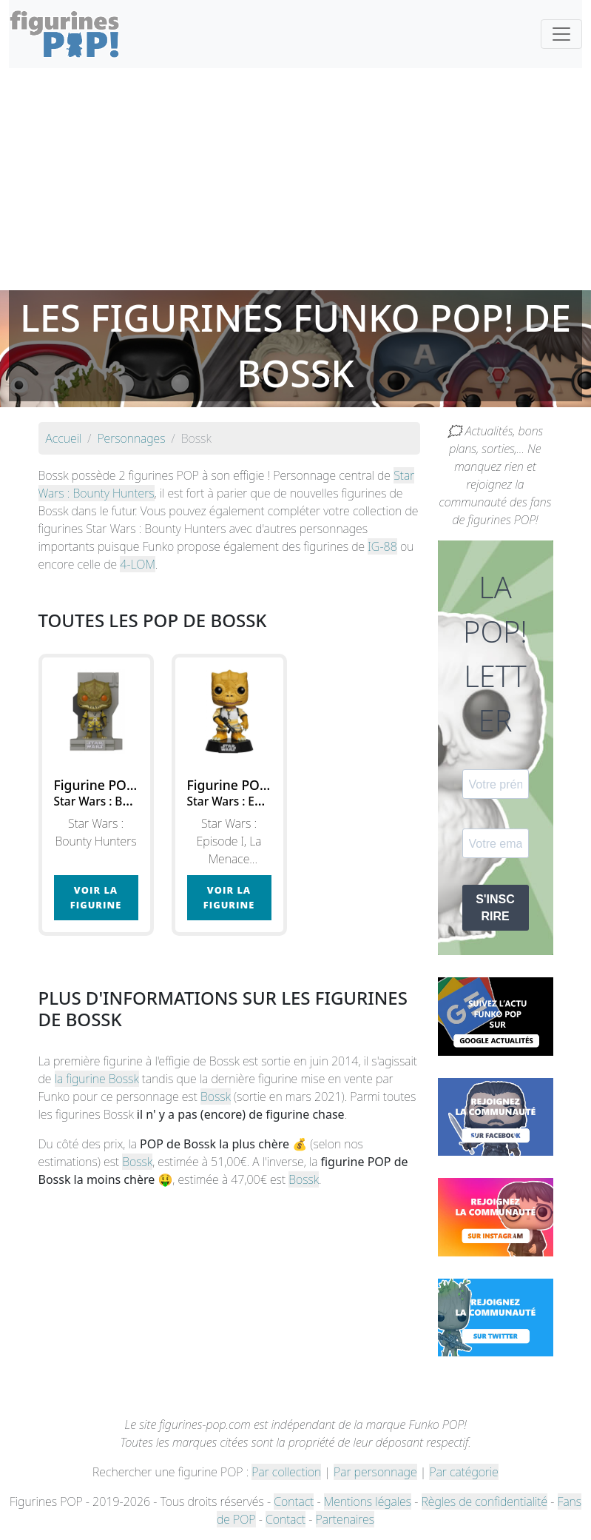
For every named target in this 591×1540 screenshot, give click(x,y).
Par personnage (375, 1472)
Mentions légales (367, 1501)
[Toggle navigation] (561, 34)
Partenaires (345, 1519)
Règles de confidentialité (484, 1501)
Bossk (215, 1096)
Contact (294, 1501)
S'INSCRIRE (495, 908)
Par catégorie (463, 1472)
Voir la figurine (95, 897)
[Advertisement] (295, 179)
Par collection (286, 1472)
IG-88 (382, 546)
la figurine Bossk (97, 1079)
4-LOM (137, 564)
